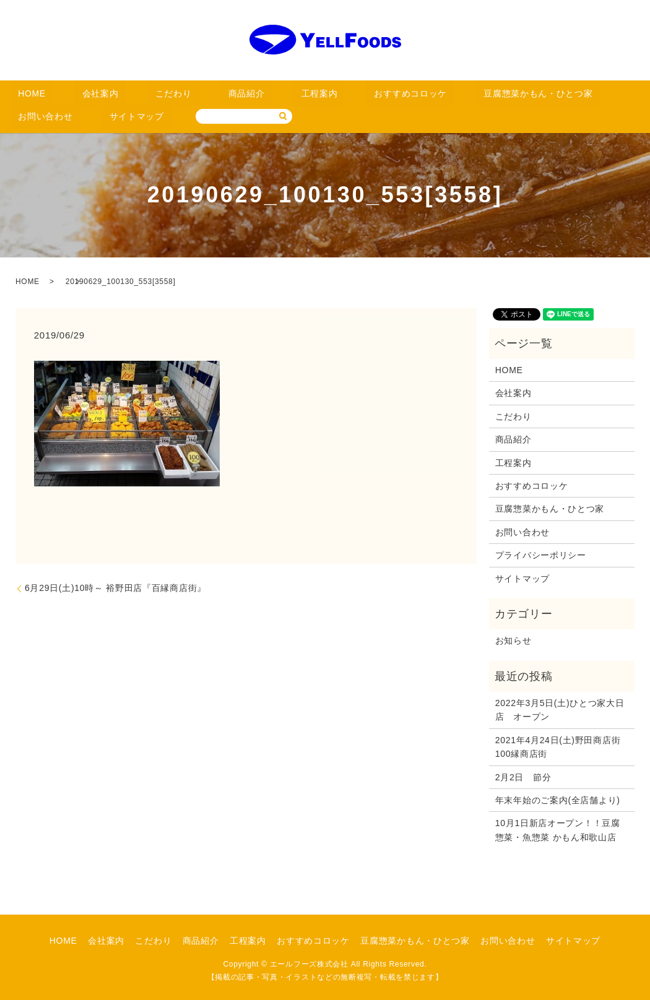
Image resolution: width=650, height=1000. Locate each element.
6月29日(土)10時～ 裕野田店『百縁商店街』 (115, 587)
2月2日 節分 (523, 777)
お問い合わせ (514, 93)
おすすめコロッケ (311, 93)
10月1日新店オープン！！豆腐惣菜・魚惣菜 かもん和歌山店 (557, 829)
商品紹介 (185, 93)
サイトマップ (586, 93)
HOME (24, 93)
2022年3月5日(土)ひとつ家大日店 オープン (560, 709)
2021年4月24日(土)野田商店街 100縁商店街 (561, 746)
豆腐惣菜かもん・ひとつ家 (417, 93)
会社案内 (75, 93)
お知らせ (513, 640)
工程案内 (239, 93)
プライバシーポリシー (540, 554)
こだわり (130, 93)
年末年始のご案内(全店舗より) (557, 799)
